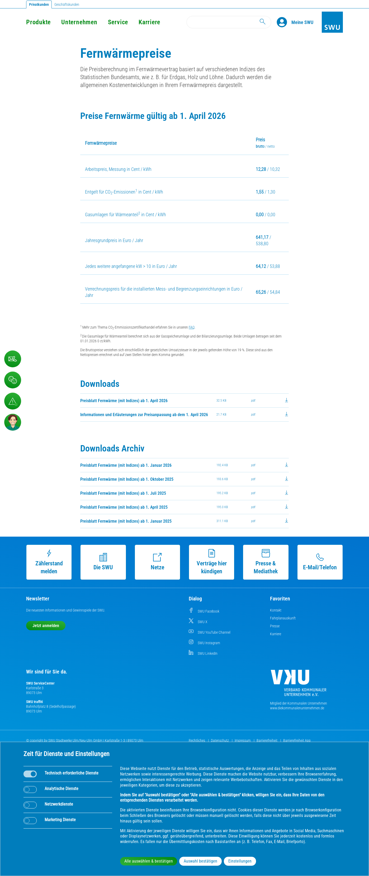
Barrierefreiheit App (297, 740)
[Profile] (284, 22)
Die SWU (103, 562)
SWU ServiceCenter (40, 683)
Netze (157, 562)
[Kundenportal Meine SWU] (302, 22)
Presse (275, 626)
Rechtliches (197, 740)
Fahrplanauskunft (283, 618)
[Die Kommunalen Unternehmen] (298, 685)
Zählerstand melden (49, 562)
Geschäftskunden (66, 4)
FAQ (192, 327)
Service (118, 22)
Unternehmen (79, 22)
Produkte (38, 22)
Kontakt (275, 610)
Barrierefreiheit (267, 740)
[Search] (228, 22)
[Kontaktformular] (12, 358)
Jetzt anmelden (45, 625)
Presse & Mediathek (266, 562)
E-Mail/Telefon (320, 562)
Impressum (243, 740)
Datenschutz (220, 740)
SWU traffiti (34, 702)
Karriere (149, 22)
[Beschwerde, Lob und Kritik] (12, 380)
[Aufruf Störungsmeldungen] (12, 401)
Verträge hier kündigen (212, 562)
